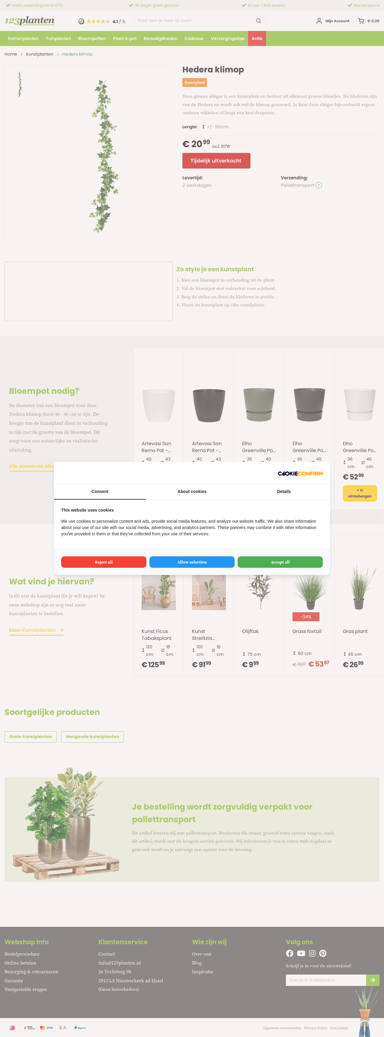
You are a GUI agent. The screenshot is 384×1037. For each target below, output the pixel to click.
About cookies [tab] (192, 491)
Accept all (280, 562)
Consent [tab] (100, 491)
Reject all (104, 562)
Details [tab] (284, 491)
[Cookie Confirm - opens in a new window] (300, 473)
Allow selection (192, 562)
